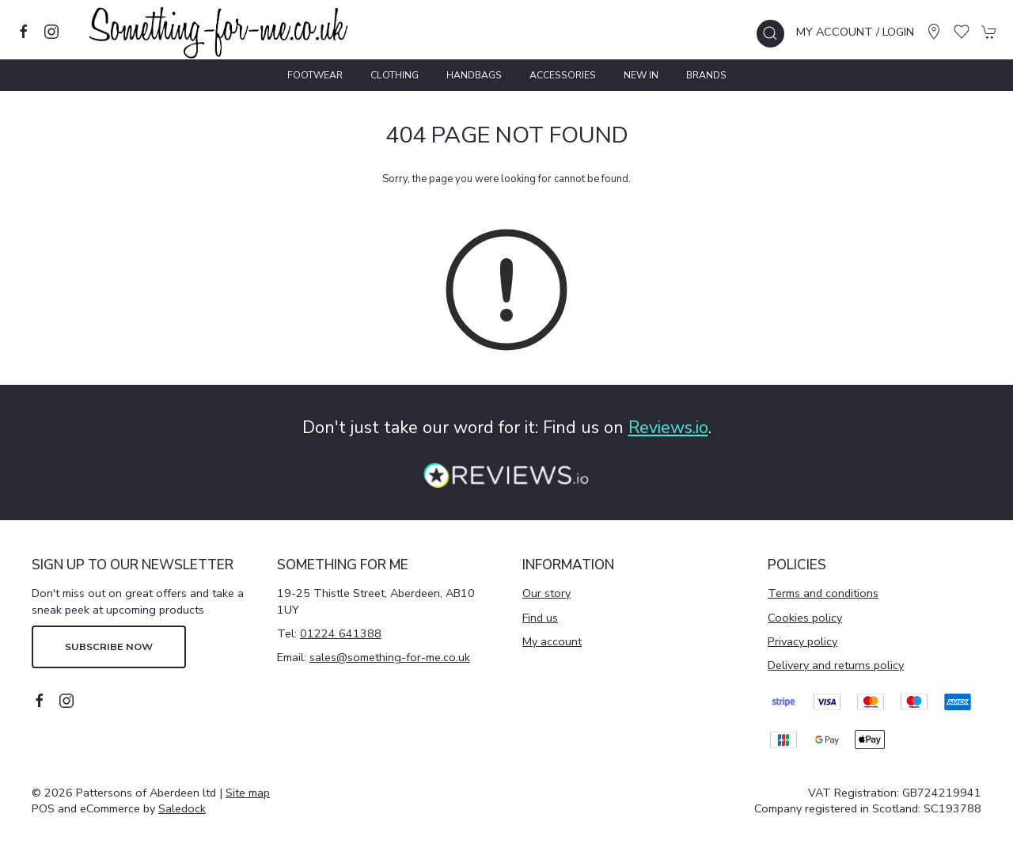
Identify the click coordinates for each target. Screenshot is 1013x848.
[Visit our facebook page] (24, 32)
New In (641, 75)
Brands (706, 75)
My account (552, 641)
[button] (770, 34)
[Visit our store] (934, 32)
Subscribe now (109, 646)
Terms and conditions (823, 593)
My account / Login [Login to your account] (855, 32)
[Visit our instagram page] (51, 32)
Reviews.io (668, 427)
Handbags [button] (474, 75)
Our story (546, 593)
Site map (248, 792)
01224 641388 (340, 633)
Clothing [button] (394, 75)
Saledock (182, 808)
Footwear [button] (315, 75)
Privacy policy (802, 641)
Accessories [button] (562, 75)
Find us (540, 618)
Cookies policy (805, 618)
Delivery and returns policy (836, 665)
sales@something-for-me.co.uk (389, 657)
